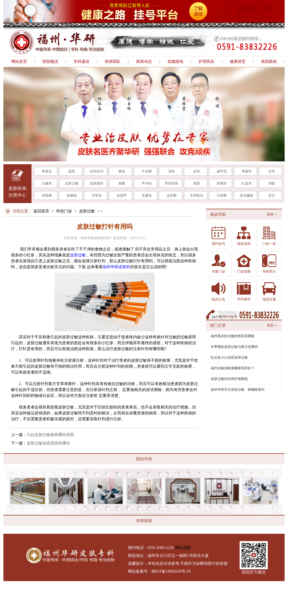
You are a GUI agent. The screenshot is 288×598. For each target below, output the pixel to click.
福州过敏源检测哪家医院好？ (233, 368)
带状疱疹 (171, 183)
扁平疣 (222, 171)
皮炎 (196, 171)
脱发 (71, 171)
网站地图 (183, 548)
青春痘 (47, 171)
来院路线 (269, 62)
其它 (271, 195)
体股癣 (47, 195)
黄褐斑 (222, 183)
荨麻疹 (247, 171)
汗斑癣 (222, 195)
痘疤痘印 (97, 171)
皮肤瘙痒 (97, 183)
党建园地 (175, 62)
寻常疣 (97, 195)
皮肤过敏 (71, 183)
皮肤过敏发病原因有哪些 (48, 443)
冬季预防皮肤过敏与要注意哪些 (234, 347)
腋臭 (121, 171)
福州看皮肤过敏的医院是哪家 (233, 336)
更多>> (272, 214)
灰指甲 (122, 195)
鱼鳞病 (72, 195)
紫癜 (121, 183)
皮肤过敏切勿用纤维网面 (229, 379)
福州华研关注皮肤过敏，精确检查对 (238, 390)
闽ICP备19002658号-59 (171, 571)
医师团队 (113, 62)
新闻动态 (144, 62)
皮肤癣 (171, 195)
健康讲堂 (238, 62)
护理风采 (206, 62)
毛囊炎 (147, 195)
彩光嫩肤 (246, 195)
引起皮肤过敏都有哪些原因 (50, 435)
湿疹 (171, 171)
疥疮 (271, 171)
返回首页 (41, 211)
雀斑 (196, 183)
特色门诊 (64, 211)
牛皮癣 (147, 171)
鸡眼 (271, 183)
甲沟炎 (147, 183)
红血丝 (247, 183)
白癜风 (47, 183)
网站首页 (19, 62)
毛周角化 (196, 195)
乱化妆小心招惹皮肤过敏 (229, 357)
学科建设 (81, 62)
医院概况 (50, 62)
